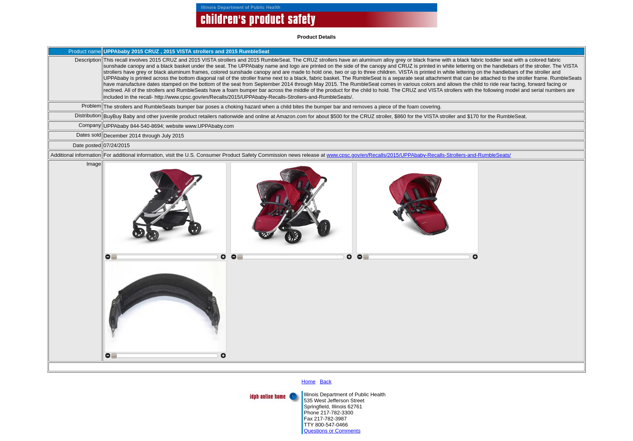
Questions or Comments (332, 431)
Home (309, 382)
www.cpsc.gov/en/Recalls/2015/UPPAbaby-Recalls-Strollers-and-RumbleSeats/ (419, 155)
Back (325, 382)
